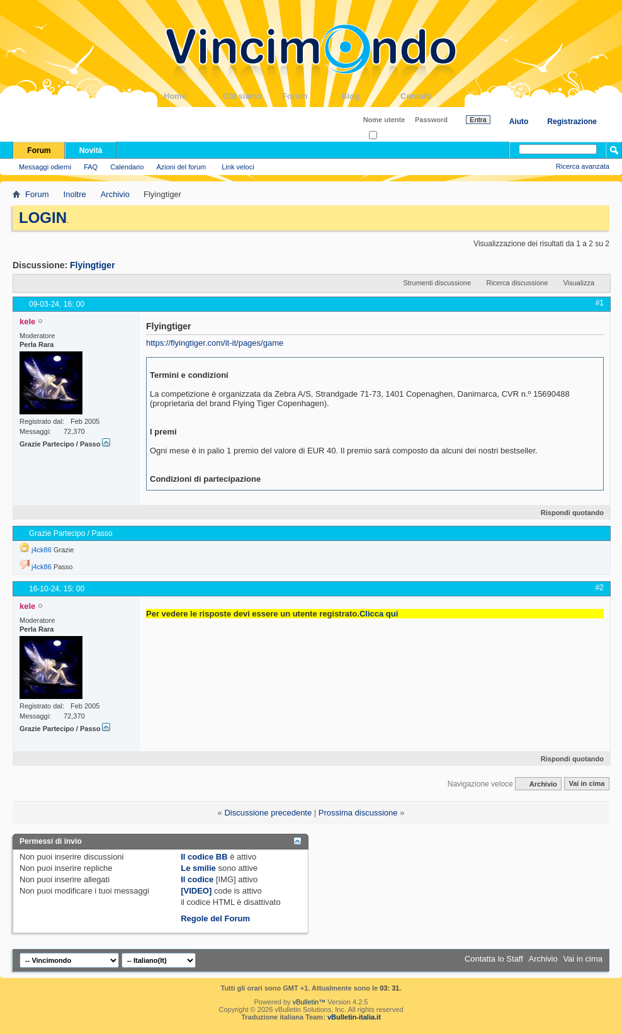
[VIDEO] (196, 890)
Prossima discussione (358, 812)
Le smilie (198, 868)
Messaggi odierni (45, 167)
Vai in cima (586, 784)
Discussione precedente (268, 812)
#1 (600, 302)
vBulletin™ (309, 1002)
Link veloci (238, 167)
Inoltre (75, 194)
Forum (311, 96)
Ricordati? (388, 135)
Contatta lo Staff (494, 958)
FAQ (91, 167)
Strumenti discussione (437, 283)
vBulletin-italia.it (354, 1017)
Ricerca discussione (517, 283)
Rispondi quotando (567, 512)
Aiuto (519, 121)
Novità (91, 150)
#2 (600, 587)
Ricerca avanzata (582, 166)
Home (193, 96)
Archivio (115, 194)
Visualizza (578, 283)
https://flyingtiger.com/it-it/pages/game (214, 343)
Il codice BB (204, 856)
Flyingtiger (92, 265)
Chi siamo (252, 96)
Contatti (430, 96)
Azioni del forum (181, 167)
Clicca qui (378, 613)
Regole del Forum (215, 918)
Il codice (197, 879)
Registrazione (572, 121)
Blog (370, 96)
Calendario (127, 167)
